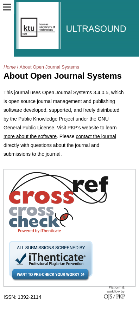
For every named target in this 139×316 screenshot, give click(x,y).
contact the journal (96, 136)
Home (10, 67)
